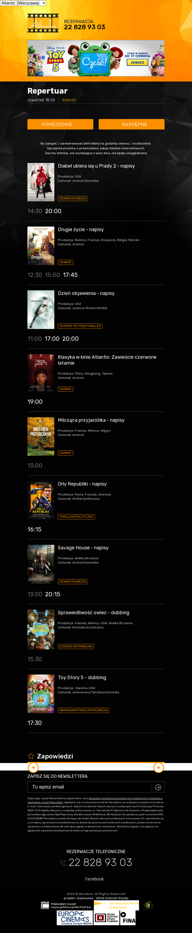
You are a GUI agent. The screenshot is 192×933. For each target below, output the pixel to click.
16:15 (34, 529)
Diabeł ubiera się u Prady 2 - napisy (96, 166)
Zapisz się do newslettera (57, 776)
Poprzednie (59, 124)
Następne (132, 124)
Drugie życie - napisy (81, 229)
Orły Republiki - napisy (82, 484)
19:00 (35, 401)
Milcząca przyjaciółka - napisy (91, 420)
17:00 (52, 338)
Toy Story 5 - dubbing (82, 677)
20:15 (52, 594)
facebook (92, 878)
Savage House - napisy (83, 548)
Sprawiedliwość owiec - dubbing (93, 613)
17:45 (70, 275)
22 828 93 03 (84, 27)
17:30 (34, 723)
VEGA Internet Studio (112, 898)
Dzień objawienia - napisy (86, 293)
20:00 (53, 211)
